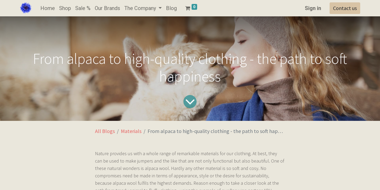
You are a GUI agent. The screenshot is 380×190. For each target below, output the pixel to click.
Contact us (345, 8)
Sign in (313, 8)
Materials (131, 131)
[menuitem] (47, 8)
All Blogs (105, 131)
